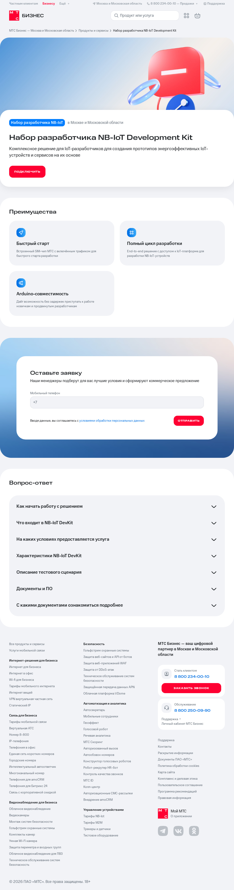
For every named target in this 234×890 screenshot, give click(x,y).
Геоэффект (91, 723)
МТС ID (88, 780)
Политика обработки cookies (178, 766)
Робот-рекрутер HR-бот (100, 767)
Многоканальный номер (26, 773)
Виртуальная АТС (21, 728)
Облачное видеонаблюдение (30, 809)
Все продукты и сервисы (27, 644)
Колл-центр (91, 787)
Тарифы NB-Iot (93, 816)
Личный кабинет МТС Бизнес (182, 724)
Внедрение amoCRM (98, 800)
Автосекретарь (94, 710)
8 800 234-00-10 (172, 3)
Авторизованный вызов (100, 748)
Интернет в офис (21, 673)
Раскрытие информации (175, 753)
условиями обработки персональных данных (112, 420)
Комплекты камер (22, 834)
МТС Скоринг (93, 742)
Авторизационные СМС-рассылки (108, 793)
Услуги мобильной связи (27, 650)
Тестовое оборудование (100, 835)
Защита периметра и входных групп (35, 847)
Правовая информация (174, 798)
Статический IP (20, 705)
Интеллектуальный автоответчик (32, 767)
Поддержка (170, 719)
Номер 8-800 (19, 735)
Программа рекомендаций (177, 791)
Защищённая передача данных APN (109, 687)
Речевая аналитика (96, 735)
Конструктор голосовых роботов (107, 761)
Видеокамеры (19, 815)
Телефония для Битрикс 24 (28, 786)
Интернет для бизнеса (25, 667)
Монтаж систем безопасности (31, 821)
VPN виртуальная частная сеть (31, 699)
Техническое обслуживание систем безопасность (34, 862)
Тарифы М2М (92, 822)
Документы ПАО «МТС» (175, 759)
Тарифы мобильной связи (28, 722)
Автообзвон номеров (98, 755)
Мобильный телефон (45, 393)
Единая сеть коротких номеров (31, 754)
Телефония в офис (22, 747)
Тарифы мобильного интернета (32, 686)
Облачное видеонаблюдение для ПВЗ (36, 854)
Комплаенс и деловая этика (177, 778)
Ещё (64, 3)
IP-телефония (19, 741)
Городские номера (22, 760)
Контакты (165, 746)
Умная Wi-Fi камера (23, 841)
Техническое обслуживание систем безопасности (108, 678)
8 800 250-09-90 (192, 710)
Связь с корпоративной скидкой (32, 792)
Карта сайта (166, 772)
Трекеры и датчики (97, 829)
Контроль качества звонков (103, 774)
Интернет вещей (20, 692)
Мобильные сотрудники (100, 716)
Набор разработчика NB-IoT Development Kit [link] (144, 30)
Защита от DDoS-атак (98, 670)
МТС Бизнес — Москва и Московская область (41, 30)
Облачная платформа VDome (104, 693)
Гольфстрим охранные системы (32, 828)
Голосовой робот (95, 729)
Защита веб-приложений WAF (105, 663)
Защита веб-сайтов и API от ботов (107, 657)
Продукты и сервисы (94, 30)
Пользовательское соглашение (180, 785)
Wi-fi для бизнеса (21, 680)
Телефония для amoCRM (26, 779)
